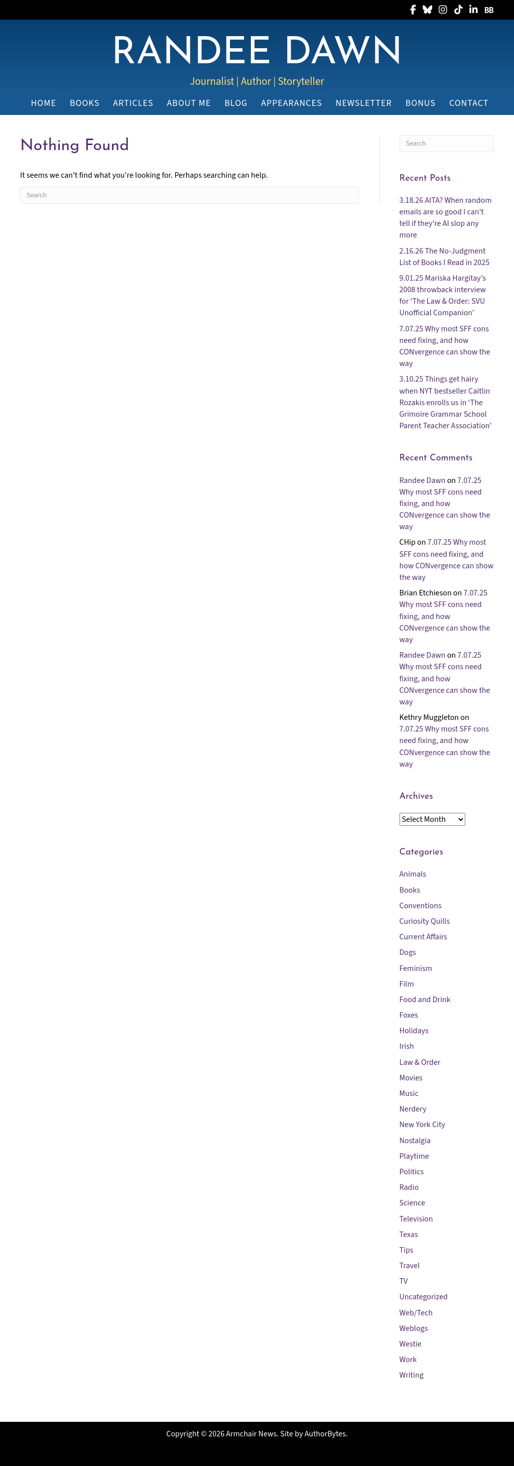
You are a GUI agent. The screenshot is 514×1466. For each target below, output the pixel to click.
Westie (411, 1344)
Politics (412, 1171)
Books (410, 890)
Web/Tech (416, 1312)
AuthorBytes (325, 1433)
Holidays (414, 1030)
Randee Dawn (423, 480)
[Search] (189, 195)
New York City (422, 1124)
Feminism (416, 968)
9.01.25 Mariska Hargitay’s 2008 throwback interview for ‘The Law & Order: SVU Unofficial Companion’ (443, 296)
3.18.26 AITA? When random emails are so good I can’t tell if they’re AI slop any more (446, 218)
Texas (409, 1234)
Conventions (421, 905)
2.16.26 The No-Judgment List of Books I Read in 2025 (445, 257)
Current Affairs (424, 936)
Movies (411, 1077)
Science (412, 1202)
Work (408, 1359)
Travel (410, 1265)
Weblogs (414, 1328)
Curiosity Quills (425, 921)
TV (404, 1281)
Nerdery (413, 1109)
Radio (409, 1187)
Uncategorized (424, 1296)
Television (416, 1219)
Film (407, 984)
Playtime (414, 1156)
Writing (412, 1375)
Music (409, 1093)
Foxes (409, 1015)
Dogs (408, 952)
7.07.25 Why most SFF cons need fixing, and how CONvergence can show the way (445, 346)
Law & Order (420, 1062)
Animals (413, 874)
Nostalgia (415, 1140)
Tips (407, 1250)
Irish (407, 1046)
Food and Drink (425, 999)
